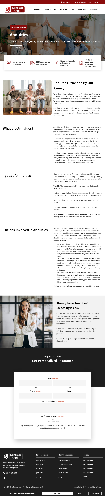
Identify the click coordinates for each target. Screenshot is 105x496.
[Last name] (69, 383)
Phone (35, 391)
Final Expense (40, 464)
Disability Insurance (65, 464)
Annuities (39, 468)
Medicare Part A (88, 460)
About (36, 9)
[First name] (35, 383)
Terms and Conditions (93, 487)
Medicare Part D (88, 472)
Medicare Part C (88, 468)
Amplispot (39, 487)
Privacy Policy (78, 487)
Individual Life (41, 460)
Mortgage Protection (40, 473)
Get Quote (57, 493)
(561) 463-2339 (11, 473)
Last (69, 387)
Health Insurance (66, 9)
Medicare (81, 9)
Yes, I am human (53, 422)
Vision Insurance (63, 468)
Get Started (16, 48)
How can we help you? (52, 401)
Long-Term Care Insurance (63, 473)
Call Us (80, 493)
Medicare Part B (88, 464)
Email (69, 391)
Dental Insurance (64, 460)
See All (38, 478)
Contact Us (94, 9)
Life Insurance (49, 9)
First (35, 387)
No (53, 419)
